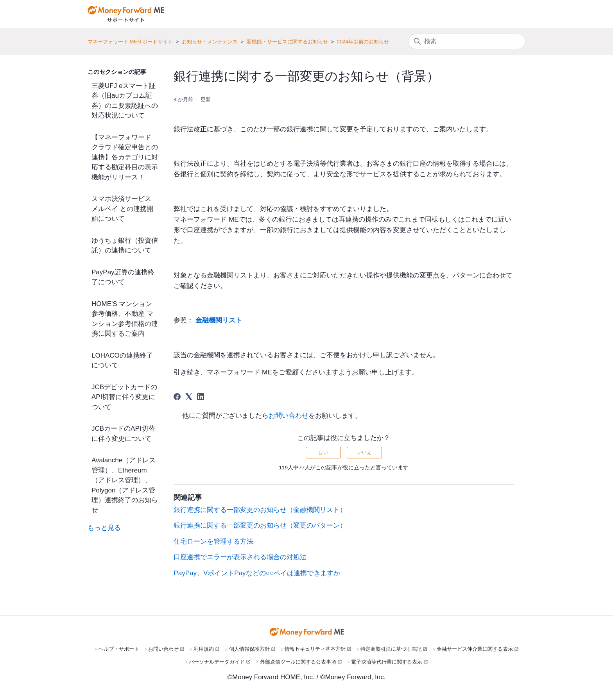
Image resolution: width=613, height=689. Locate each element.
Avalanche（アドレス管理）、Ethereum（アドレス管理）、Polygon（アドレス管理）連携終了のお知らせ (124, 485)
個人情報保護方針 (249, 649)
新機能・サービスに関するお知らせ (287, 42)
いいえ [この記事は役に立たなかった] (364, 452)
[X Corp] (188, 396)
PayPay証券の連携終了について (122, 277)
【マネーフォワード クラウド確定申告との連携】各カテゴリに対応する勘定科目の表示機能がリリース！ (124, 157)
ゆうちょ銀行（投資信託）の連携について (124, 245)
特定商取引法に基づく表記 (390, 649)
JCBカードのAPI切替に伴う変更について (123, 433)
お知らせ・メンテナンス (210, 42)
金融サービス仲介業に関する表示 (475, 649)
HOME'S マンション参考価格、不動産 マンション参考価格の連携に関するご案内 (124, 319)
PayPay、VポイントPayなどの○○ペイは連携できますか (257, 573)
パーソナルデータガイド (217, 662)
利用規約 (204, 649)
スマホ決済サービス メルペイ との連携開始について (122, 208)
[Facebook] (177, 396)
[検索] (466, 41)
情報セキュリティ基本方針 (315, 649)
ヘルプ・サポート (119, 649)
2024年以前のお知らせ (363, 42)
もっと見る (104, 528)
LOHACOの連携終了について (122, 360)
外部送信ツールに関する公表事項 (298, 662)
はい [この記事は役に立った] (323, 452)
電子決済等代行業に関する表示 (386, 662)
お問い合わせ (288, 415)
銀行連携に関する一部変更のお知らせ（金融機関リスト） (260, 510)
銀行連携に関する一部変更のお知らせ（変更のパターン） (260, 525)
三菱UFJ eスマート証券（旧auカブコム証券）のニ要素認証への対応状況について (124, 101)
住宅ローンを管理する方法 (213, 541)
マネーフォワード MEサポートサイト (130, 42)
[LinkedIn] (200, 396)
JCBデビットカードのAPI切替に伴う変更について (124, 397)
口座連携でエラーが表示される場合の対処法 (240, 557)
